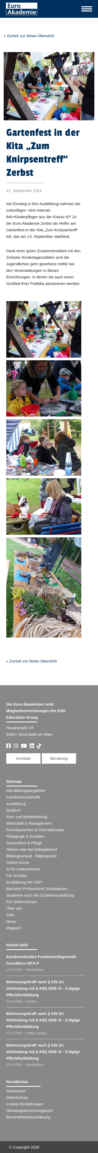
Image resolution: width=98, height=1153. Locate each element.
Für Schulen (16, 875)
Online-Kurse (17, 862)
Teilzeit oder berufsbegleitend (31, 849)
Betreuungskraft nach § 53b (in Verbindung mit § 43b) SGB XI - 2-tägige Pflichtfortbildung (43, 988)
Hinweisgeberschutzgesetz (29, 1110)
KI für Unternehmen (23, 869)
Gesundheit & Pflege (24, 843)
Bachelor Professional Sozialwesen (36, 888)
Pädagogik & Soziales (25, 836)
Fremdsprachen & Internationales (35, 830)
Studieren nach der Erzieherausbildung (40, 895)
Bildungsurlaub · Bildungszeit (31, 856)
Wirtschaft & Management (28, 823)
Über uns (14, 908)
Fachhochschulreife (23, 797)
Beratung (59, 758)
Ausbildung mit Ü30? (24, 882)
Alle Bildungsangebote (25, 790)
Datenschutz (17, 1097)
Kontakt (23, 758)
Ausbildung (16, 803)
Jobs (10, 915)
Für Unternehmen (21, 901)
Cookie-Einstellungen (24, 1104)
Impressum (16, 1091)
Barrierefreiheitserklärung (28, 1117)
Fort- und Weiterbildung (26, 816)
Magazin (13, 928)
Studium (13, 810)
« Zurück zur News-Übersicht (29, 35)
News (11, 921)
